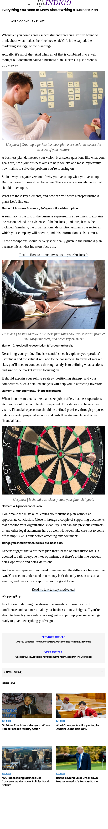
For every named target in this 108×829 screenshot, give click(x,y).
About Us (40, 813)
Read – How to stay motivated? (53, 589)
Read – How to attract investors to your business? (53, 255)
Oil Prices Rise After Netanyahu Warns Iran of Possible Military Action (26, 727)
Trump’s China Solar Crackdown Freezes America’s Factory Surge (77, 779)
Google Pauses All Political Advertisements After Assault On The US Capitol (53, 656)
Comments (13, 672)
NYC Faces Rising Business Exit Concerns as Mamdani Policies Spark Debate (26, 781)
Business (6, 721)
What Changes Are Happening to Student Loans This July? (77, 727)
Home (72, 813)
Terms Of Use (86, 813)
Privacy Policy (23, 813)
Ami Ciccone (20, 21)
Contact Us (57, 813)
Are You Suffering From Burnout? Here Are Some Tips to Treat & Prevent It (53, 641)
